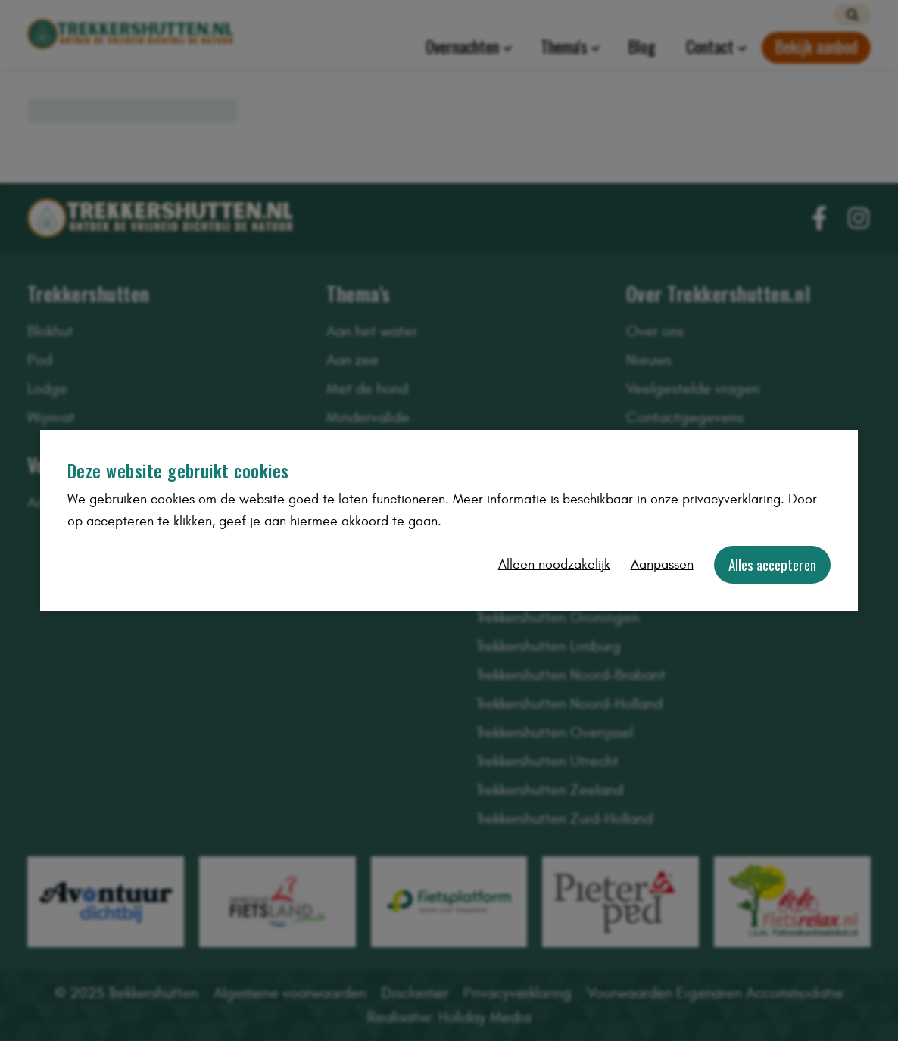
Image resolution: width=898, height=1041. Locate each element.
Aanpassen (662, 564)
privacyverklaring (731, 499)
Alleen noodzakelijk (554, 564)
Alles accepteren (772, 564)
